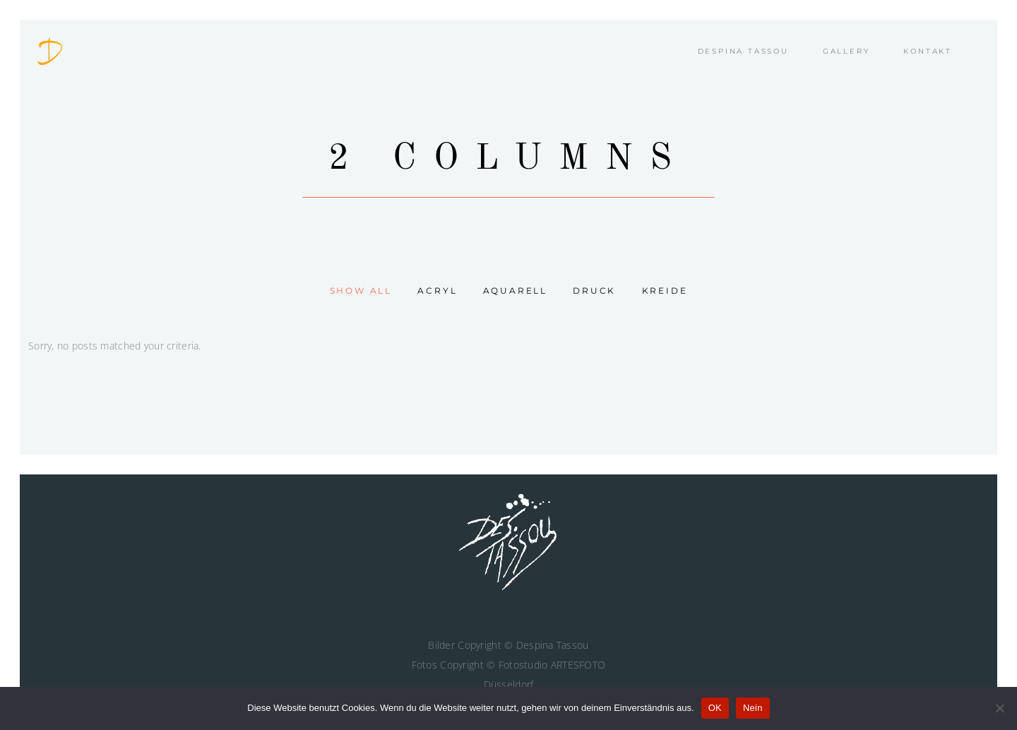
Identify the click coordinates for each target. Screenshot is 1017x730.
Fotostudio (523, 664)
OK (715, 707)
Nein (753, 707)
